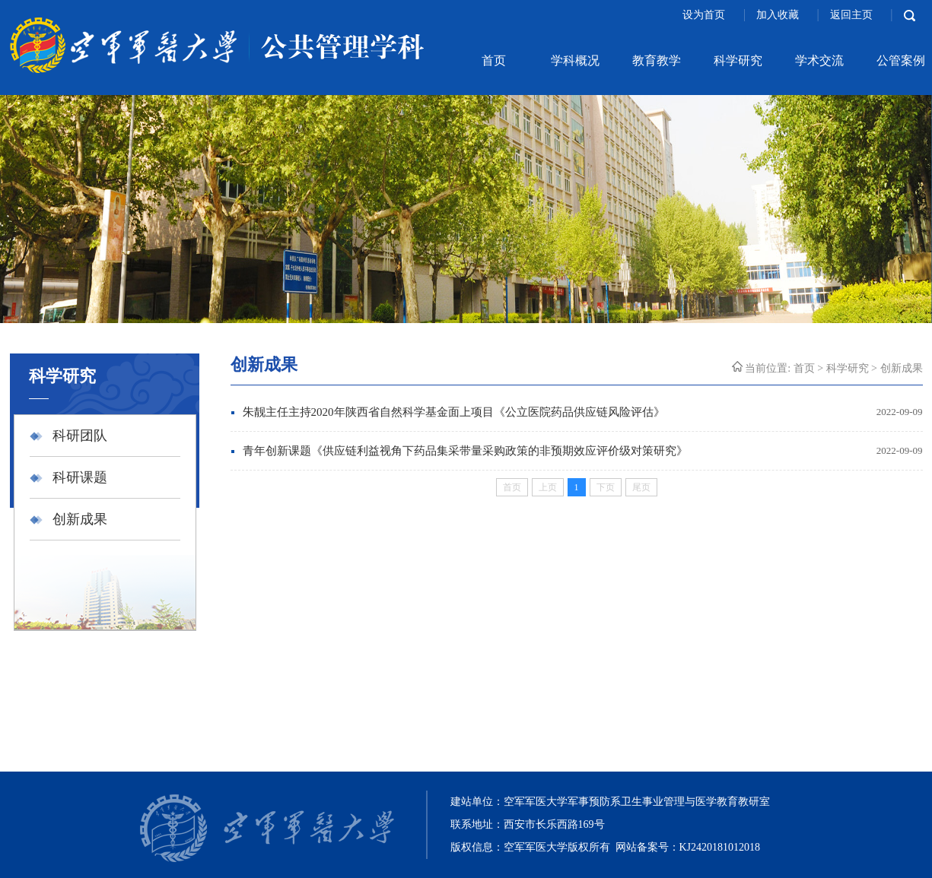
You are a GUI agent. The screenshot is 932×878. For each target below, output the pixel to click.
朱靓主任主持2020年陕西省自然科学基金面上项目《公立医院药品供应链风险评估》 (454, 412)
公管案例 (900, 60)
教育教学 (656, 60)
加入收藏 (779, 15)
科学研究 (738, 60)
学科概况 (575, 60)
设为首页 (705, 15)
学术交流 (819, 60)
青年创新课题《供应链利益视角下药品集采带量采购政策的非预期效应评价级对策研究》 (465, 451)
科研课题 (79, 477)
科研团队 (79, 435)
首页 (494, 60)
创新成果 (79, 519)
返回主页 (853, 15)
